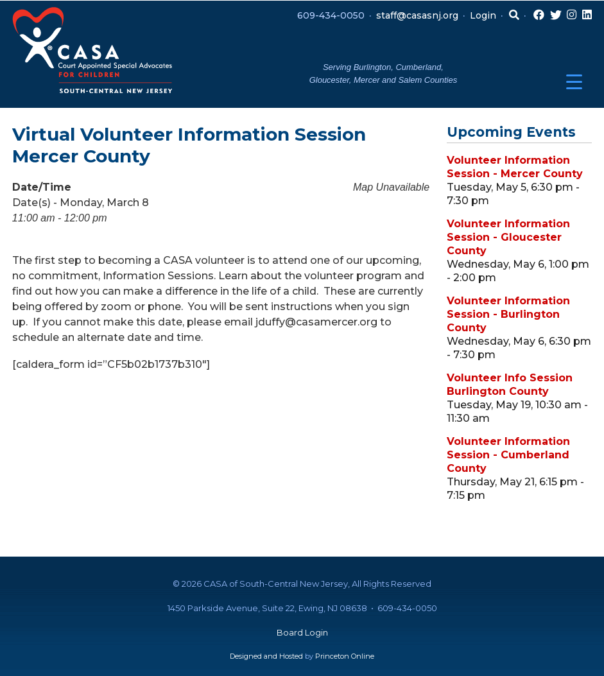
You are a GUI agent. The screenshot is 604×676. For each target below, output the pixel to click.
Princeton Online (344, 656)
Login (483, 15)
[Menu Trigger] (574, 82)
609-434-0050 (331, 15)
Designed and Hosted (266, 656)
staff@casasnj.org (417, 15)
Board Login (302, 632)
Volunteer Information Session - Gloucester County (508, 237)
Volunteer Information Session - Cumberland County (508, 454)
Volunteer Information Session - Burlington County (508, 314)
